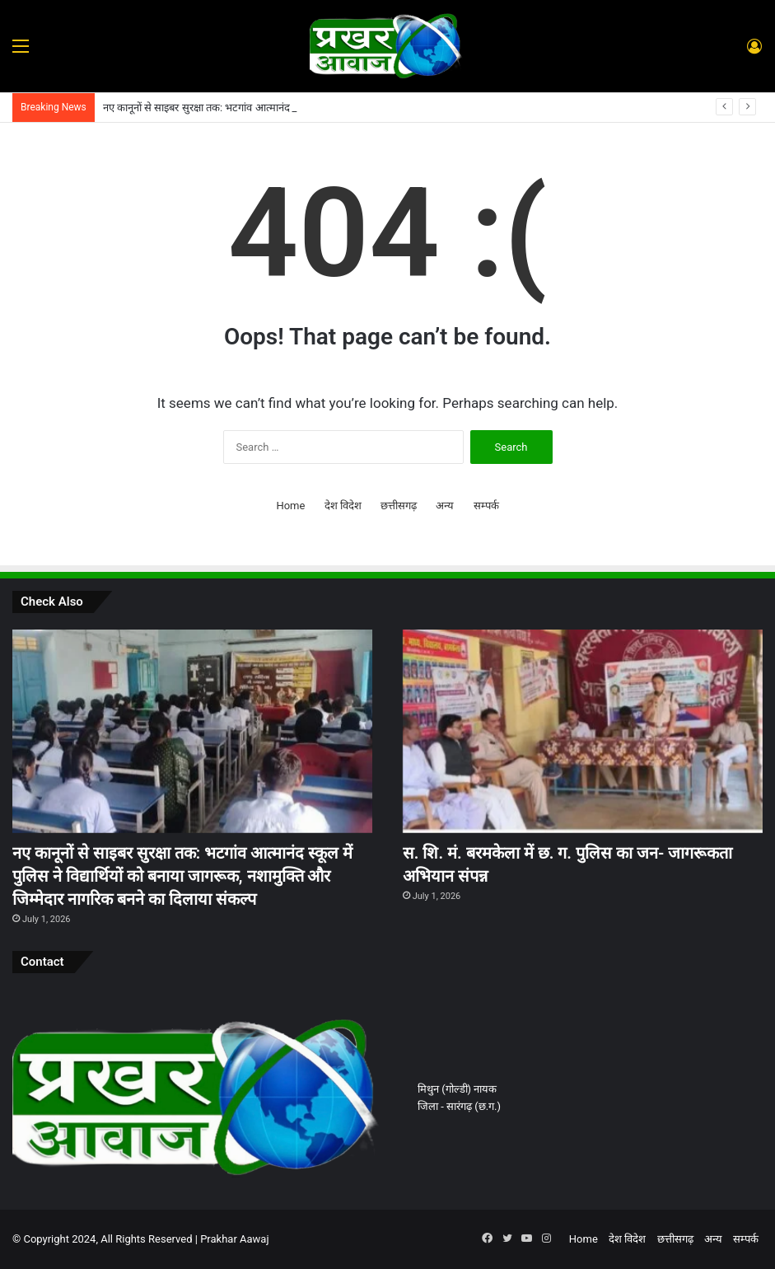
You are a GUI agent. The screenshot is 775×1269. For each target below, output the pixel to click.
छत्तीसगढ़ (398, 505)
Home (290, 505)
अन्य (445, 505)
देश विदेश (343, 505)
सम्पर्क (486, 505)
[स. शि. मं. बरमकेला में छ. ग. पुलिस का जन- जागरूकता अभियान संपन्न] (583, 731)
